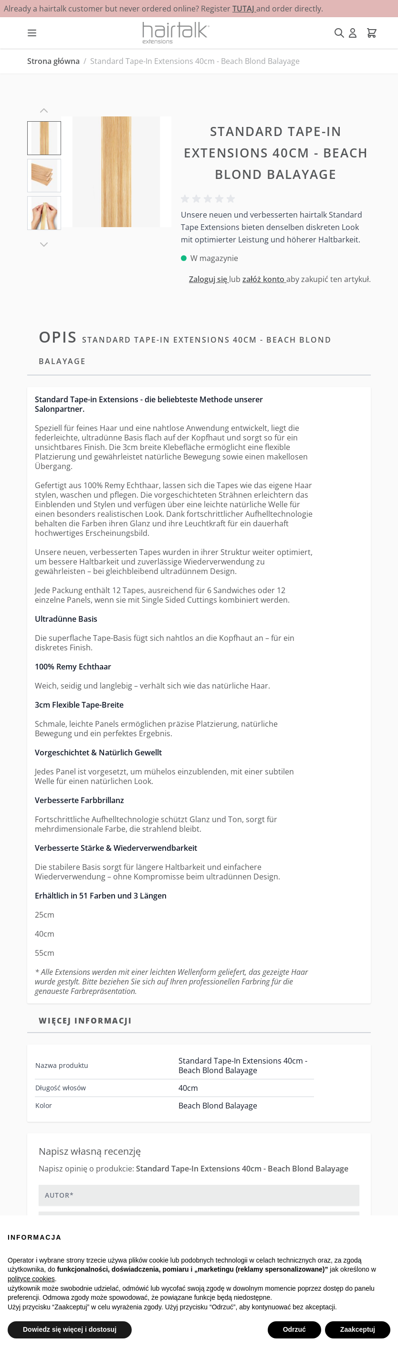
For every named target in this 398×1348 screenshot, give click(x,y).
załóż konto (264, 279)
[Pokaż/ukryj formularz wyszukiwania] (339, 33)
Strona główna (53, 61)
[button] (209, 199)
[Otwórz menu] (32, 32)
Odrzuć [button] (294, 1329)
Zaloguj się (209, 279)
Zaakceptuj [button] (357, 1329)
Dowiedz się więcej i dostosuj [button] (69, 1329)
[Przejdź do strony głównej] (176, 32)
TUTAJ (244, 8)
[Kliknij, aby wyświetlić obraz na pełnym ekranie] (116, 171)
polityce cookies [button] (31, 1279)
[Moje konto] (352, 33)
